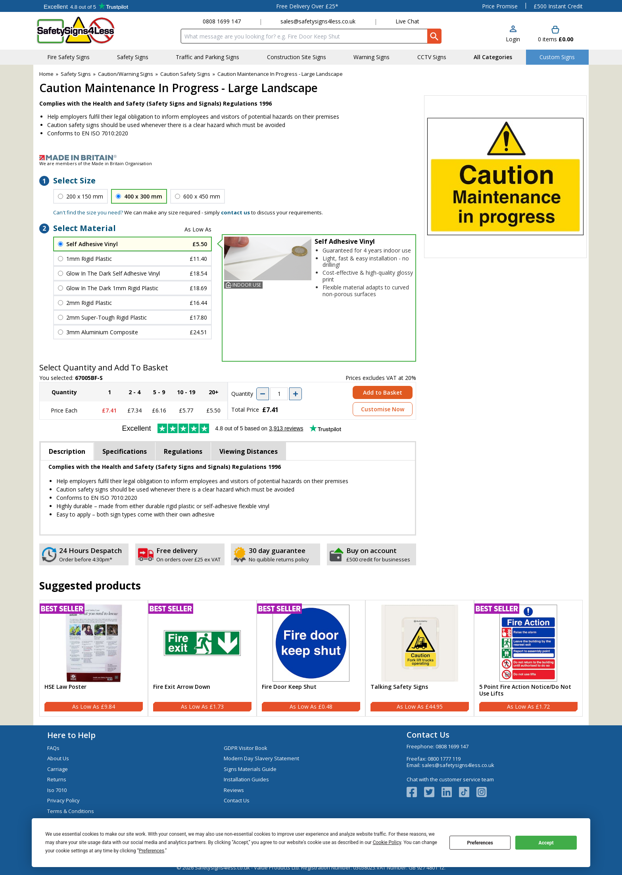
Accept (546, 843)
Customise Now (382, 409)
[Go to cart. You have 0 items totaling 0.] (555, 34)
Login (513, 39)
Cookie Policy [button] (387, 842)
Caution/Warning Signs (125, 73)
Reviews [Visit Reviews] (234, 790)
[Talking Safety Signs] (419, 658)
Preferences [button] (151, 851)
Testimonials (85, 6)
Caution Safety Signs (185, 73)
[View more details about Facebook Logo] (415, 792)
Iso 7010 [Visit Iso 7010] (57, 790)
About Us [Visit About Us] (58, 758)
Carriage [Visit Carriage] (57, 769)
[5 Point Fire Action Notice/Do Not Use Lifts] (528, 658)
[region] (94, 643)
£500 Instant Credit (558, 6)
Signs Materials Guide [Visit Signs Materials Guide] (250, 769)
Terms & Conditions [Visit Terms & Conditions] (70, 811)
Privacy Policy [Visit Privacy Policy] (63, 800)
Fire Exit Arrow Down (181, 687)
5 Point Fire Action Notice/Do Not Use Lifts (525, 690)
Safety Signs (76, 73)
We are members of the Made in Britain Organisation (95, 163)
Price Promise (500, 6)
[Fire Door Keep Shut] (311, 658)
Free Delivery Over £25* (307, 6)
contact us (235, 212)
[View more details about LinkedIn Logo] (450, 792)
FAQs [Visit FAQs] (53, 748)
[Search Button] (434, 36)
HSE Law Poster (65, 687)
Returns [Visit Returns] (56, 779)
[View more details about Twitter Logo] (433, 792)
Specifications (124, 451)
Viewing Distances (248, 451)
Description (67, 451)
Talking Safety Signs (399, 687)
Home (46, 73)
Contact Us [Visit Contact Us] (237, 800)
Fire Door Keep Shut (289, 687)
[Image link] (311, 157)
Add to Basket (382, 392)
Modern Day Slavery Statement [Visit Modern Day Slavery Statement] (261, 758)
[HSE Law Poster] (93, 658)
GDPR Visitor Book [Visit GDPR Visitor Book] (245, 748)
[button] (513, 34)
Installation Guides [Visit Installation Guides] (246, 779)
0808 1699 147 (222, 21)
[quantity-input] (279, 393)
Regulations (183, 451)
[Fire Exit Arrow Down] (202, 658)
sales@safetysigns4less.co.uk (317, 21)
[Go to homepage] (83, 30)
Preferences (480, 843)
